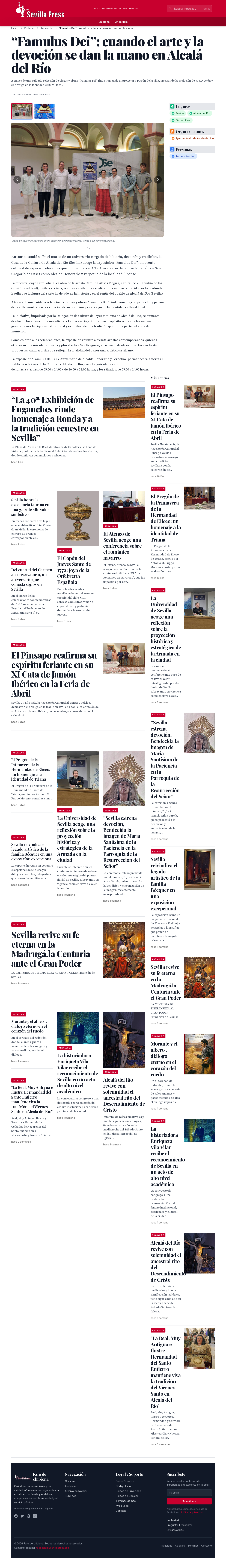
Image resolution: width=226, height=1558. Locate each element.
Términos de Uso (126, 1500)
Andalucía (121, 21)
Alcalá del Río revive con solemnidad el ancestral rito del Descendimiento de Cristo (124, 1094)
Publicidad (173, 1520)
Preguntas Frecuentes (179, 1524)
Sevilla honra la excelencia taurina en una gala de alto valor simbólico (30, 507)
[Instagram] (28, 1516)
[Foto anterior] (17, 180)
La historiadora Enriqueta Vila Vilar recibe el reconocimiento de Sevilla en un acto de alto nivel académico (77, 1073)
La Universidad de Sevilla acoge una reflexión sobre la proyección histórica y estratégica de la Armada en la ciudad (76, 839)
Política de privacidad (192, 1512)
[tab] (21, 111)
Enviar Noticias (175, 1529)
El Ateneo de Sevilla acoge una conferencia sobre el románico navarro (122, 545)
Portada (29, 28)
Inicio (14, 28)
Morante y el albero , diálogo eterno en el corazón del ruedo (29, 1026)
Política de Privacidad (128, 1490)
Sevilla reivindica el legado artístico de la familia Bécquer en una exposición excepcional (32, 852)
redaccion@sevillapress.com (53, 1547)
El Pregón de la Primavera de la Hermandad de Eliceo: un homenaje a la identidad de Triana (30, 769)
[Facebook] (16, 1516)
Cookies (180, 1545)
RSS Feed (70, 1495)
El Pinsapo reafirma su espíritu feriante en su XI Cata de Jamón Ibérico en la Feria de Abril (166, 416)
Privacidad (166, 1545)
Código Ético (123, 1486)
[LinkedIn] (35, 1516)
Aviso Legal (122, 1505)
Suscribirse (189, 1501)
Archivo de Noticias (76, 1490)
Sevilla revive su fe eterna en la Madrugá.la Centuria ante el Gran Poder (166, 982)
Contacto (121, 1510)
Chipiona (104, 21)
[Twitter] (22, 1516)
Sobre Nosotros (125, 1481)
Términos (193, 1545)
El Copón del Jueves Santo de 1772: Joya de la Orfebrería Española (74, 570)
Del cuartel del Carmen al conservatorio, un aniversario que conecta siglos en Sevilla (31, 579)
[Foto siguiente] (158, 180)
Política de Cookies (127, 1495)
